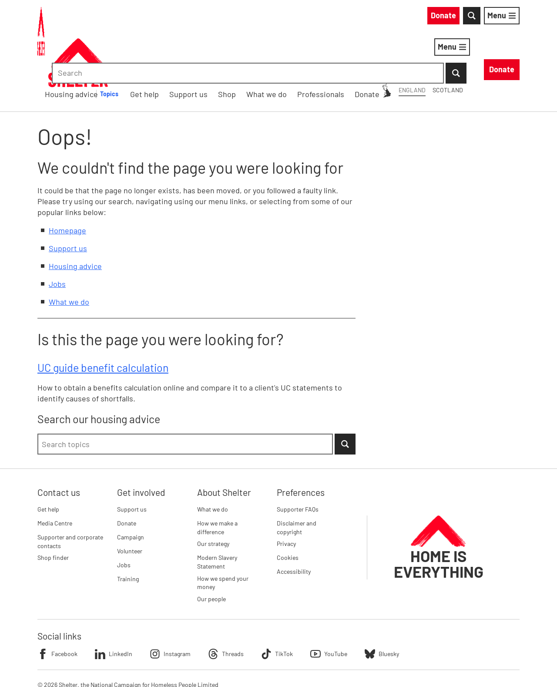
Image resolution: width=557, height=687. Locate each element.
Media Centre (54, 478)
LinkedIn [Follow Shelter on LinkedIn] (113, 608)
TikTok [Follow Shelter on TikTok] (277, 608)
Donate (126, 478)
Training (128, 533)
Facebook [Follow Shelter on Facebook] (57, 608)
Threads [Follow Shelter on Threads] (226, 608)
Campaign (130, 491)
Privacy (286, 498)
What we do (69, 256)
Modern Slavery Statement (217, 517)
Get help (48, 464)
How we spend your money (222, 537)
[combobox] (446, 17)
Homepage (67, 185)
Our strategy (213, 498)
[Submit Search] (509, 17)
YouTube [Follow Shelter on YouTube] (328, 608)
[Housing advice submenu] (238, 48)
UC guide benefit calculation (102, 322)
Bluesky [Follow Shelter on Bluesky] (382, 608)
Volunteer (129, 505)
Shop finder (53, 512)
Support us (68, 203)
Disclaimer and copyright (296, 482)
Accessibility (294, 526)
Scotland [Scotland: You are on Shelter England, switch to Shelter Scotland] (369, 16)
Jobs (57, 238)
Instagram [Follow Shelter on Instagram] (170, 608)
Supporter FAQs (298, 464)
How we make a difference (217, 482)
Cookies (288, 512)
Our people (211, 553)
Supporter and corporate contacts (70, 496)
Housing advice (195, 48)
